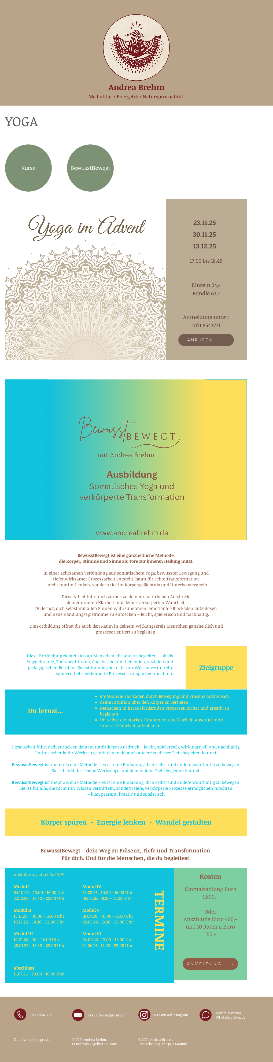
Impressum (44, 1039)
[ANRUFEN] (206, 340)
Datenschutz (23, 1039)
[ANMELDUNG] (210, 964)
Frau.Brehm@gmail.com (107, 1015)
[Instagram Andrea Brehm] (144, 1014)
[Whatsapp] (205, 1014)
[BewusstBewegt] (90, 168)
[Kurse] (28, 168)
